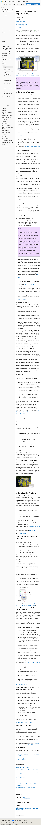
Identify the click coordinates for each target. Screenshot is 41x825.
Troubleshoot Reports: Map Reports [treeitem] (8, 94)
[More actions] (39, 8)
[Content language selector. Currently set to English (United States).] (6, 820)
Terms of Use (3, 824)
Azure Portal (28, 4)
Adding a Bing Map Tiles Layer (21, 25)
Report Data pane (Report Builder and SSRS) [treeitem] (7, 46)
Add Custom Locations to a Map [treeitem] (8, 91)
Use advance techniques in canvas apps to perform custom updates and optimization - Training (27, 809)
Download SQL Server (35, 4)
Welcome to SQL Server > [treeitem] (6, 17)
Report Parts (25, 82)
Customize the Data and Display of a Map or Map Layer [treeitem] (8, 76)
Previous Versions (9, 822)
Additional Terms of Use (21, 533)
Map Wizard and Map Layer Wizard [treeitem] (8, 72)
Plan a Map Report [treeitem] (7, 69)
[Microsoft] (2, 1)
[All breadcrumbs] (16, 8)
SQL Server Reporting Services (23, 8)
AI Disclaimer (3, 822)
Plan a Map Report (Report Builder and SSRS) (24, 767)
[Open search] (36, 1)
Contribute (18, 822)
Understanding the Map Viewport (21, 24)
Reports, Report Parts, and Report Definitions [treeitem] (7, 49)
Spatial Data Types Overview (29, 284)
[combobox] (7, 9)
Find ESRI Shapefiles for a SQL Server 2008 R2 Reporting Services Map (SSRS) (29, 276)
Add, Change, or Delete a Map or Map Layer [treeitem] (8, 84)
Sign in (38, 1)
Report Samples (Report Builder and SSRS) (30, 75)
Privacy (23, 822)
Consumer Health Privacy (30, 822)
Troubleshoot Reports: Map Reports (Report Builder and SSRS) (27, 789)
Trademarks (8, 824)
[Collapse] (13, 7)
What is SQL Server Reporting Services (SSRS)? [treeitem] (7, 14)
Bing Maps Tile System (33, 530)
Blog (14, 822)
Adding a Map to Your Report (21, 21)
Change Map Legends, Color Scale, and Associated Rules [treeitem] (8, 87)
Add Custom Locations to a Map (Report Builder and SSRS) (28, 761)
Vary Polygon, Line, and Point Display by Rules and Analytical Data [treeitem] (8, 80)
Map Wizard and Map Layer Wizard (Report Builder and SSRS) (27, 769)
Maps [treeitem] (5, 67)
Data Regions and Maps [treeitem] (7, 51)
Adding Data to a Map (20, 22)
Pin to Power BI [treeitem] (4, 35)
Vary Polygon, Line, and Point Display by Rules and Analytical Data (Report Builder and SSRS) (28, 412)
